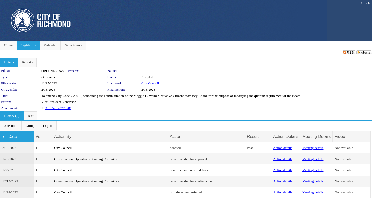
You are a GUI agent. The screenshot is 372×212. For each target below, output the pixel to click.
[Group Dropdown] (29, 125)
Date (12, 136)
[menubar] (28, 126)
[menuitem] (10, 125)
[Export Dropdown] (47, 125)
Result (253, 136)
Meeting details (313, 148)
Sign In (366, 3)
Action (175, 136)
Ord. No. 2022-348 (58, 108)
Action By (63, 136)
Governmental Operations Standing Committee (86, 159)
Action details (282, 148)
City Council (150, 83)
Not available (344, 148)
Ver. (39, 136)
